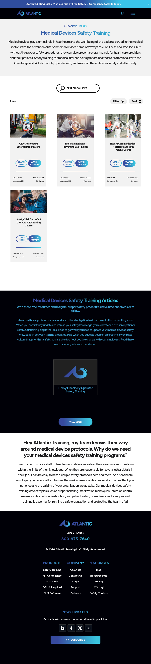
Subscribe (75, 639)
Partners (76, 593)
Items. (14, 101)
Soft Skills (52, 581)
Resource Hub (98, 575)
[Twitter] (79, 628)
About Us (75, 569)
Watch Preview (34, 163)
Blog (98, 569)
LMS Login (98, 587)
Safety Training (52, 569)
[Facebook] (71, 628)
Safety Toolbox (99, 593)
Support (75, 587)
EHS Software (52, 593)
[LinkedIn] (62, 628)
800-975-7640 (75, 538)
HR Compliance (52, 575)
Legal (75, 581)
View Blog (75, 422)
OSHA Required (52, 587)
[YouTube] (88, 628)
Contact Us (75, 575)
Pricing (99, 581)
